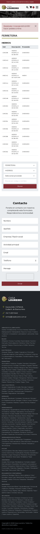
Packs (3, 402)
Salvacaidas (21, 512)
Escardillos (15, 464)
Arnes (30, 498)
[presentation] (20, 276)
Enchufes (30, 352)
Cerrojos (33, 398)
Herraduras (14, 376)
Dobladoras (5, 430)
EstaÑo (14, 374)
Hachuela (4, 343)
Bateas (16, 367)
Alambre (25, 363)
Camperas (11, 502)
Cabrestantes (21, 418)
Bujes (3, 369)
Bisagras (22, 367)
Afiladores (5, 341)
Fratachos (34, 434)
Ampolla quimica (7, 365)
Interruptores (19, 354)
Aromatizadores (7, 450)
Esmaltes (4, 477)
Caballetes (13, 418)
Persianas (24, 455)
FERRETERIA (6, 361)
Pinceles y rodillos (7, 479)
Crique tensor (6, 506)
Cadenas (30, 369)
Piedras (10, 345)
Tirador (4, 404)
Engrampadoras (25, 430)
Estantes (4, 455)
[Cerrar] (35, 26)
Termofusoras (6, 445)
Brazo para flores (12, 486)
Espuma (24, 332)
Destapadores (16, 332)
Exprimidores (25, 341)
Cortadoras (5, 426)
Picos (13, 380)
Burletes (32, 450)
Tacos (27, 382)
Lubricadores (22, 334)
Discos (14, 428)
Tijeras (22, 470)
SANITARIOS (6, 484)
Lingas (10, 455)
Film (18, 374)
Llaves (30, 400)
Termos (4, 347)
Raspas (4, 382)
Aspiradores (5, 413)
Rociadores (34, 468)
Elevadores (35, 441)
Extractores (18, 434)
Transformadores (28, 356)
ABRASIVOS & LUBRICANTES (11, 327)
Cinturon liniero (11, 504)
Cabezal (30, 387)
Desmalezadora (6, 464)
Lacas (10, 477)
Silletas (36, 512)
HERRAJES (5, 396)
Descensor (20, 506)
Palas (27, 466)
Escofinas (30, 432)
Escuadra (4, 434)
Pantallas (4, 393)
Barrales (24, 387)
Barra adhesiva (25, 475)
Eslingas (18, 400)
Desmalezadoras (15, 441)
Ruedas (17, 382)
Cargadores (27, 439)
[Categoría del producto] (20, 165)
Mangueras (22, 378)
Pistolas (24, 380)
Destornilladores (7, 428)
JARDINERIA (6, 460)
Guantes (10, 508)
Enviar (20, 284)
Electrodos (16, 430)
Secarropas (16, 457)
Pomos (27, 402)
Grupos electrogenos (8, 354)
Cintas (23, 372)
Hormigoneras (6, 443)
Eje (11, 430)
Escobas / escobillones (31, 453)
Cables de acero (22, 369)
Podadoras (33, 466)
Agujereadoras (15, 409)
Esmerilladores (6, 374)
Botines (14, 500)
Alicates (32, 409)
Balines (35, 365)
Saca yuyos (12, 470)
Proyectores (31, 455)
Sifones (24, 490)
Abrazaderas (5, 363)
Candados (5, 372)
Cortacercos (5, 441)
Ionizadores (23, 464)
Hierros (21, 376)
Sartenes (31, 345)
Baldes (17, 413)
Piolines (18, 380)
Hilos (25, 376)
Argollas (29, 365)
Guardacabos (6, 376)
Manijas (35, 400)
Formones (26, 434)
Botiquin (20, 500)
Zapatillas (16, 514)
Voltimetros (8, 358)
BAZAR (4, 339)
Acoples (19, 363)
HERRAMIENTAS (7, 407)
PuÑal (26, 345)
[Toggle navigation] (36, 7)
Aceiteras (13, 363)
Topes (30, 457)
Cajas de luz (23, 352)
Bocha (24, 416)
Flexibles (4, 391)
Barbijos (4, 500)
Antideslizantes (11, 329)
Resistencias (10, 382)
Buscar (20, 186)
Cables (16, 352)
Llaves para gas (19, 391)
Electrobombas (26, 441)
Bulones (8, 369)
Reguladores (12, 393)
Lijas (14, 477)
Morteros (22, 343)
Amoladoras (5, 411)
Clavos (29, 372)
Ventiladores (21, 393)
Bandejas (4, 367)
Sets (18, 470)
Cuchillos (17, 341)
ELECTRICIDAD (7, 350)
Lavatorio (5, 490)
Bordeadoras (19, 462)
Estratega (20, 528)
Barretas (11, 416)
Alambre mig (24, 409)
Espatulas (11, 434)
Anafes (18, 387)
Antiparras (24, 498)
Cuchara (17, 426)
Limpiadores (13, 334)
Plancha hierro (18, 345)
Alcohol (4, 498)
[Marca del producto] (20, 176)
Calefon (4, 389)
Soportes (29, 490)
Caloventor (20, 389)
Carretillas (10, 422)
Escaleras (23, 432)
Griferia (24, 400)
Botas (9, 500)
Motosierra (30, 443)
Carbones (12, 372)
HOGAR (4, 448)
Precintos (30, 380)
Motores (23, 443)
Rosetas (32, 402)
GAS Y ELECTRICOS (8, 385)
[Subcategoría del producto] (20, 170)
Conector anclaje (31, 504)
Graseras (35, 332)
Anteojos (17, 498)
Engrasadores (6, 432)
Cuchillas (24, 426)
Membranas (20, 477)
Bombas (10, 439)
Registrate (8, 26)
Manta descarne (13, 343)
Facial (32, 506)
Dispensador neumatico (24, 428)
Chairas (11, 341)
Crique (12, 426)
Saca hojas (5, 470)
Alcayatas (32, 363)
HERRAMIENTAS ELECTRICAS (11, 437)
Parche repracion (30, 477)
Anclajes (15, 365)
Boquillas (30, 416)
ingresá (17, 26)
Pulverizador (6, 468)
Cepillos (18, 372)
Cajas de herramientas (18, 420)
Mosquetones (27, 510)
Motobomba (16, 443)
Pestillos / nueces (19, 402)
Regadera (20, 468)
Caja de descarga (24, 486)
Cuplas (34, 372)
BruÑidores (5, 418)
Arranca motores (22, 329)
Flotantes (18, 488)
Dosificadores (19, 453)
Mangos (15, 378)
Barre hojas (10, 462)
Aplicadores (20, 411)
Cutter (30, 426)
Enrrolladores (15, 432)
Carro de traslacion (20, 422)
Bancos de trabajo (25, 413)
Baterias (10, 352)
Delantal (13, 506)
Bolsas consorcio (24, 450)
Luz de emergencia (8, 356)
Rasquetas (23, 479)
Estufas (26, 389)
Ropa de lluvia (12, 512)
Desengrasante (6, 332)
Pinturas (16, 479)
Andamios (10, 498)
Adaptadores (11, 387)
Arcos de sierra (29, 411)
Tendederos (24, 457)
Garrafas (10, 391)
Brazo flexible (33, 367)
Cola (32, 475)
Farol (31, 389)
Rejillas (15, 490)
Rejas (3, 457)
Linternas (35, 354)
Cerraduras (26, 398)
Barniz (17, 475)
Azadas (12, 413)
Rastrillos (13, 468)
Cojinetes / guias (20, 424)
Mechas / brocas (32, 378)
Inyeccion (5, 334)
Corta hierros (31, 424)
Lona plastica (32, 464)
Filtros (23, 374)
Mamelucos (23, 508)
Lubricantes (30, 334)
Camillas (4, 502)
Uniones (14, 492)
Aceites (4, 329)
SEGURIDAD (6, 495)
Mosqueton (18, 510)
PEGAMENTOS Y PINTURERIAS (11, 473)
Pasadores (9, 402)
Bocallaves (11, 398)
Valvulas (20, 492)
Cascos (25, 502)
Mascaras (11, 510)
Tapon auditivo (7, 514)
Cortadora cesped (29, 462)
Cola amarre (21, 504)
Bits (27, 367)
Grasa (29, 332)
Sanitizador (29, 512)
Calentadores (11, 389)
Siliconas (4, 481)
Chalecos (30, 502)
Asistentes (32, 329)
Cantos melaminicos (8, 453)
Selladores (30, 479)
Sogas (23, 382)
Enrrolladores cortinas (8, 400)
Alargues (4, 352)
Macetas (4, 466)
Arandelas (23, 365)
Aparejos (13, 411)
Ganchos (28, 374)
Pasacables (18, 356)
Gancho (32, 341)
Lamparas (28, 354)
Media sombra (6, 380)
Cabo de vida (28, 500)
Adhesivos (5, 475)
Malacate (16, 508)
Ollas (27, 343)
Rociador (27, 468)
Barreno (10, 367)
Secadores (9, 457)
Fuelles (24, 488)
